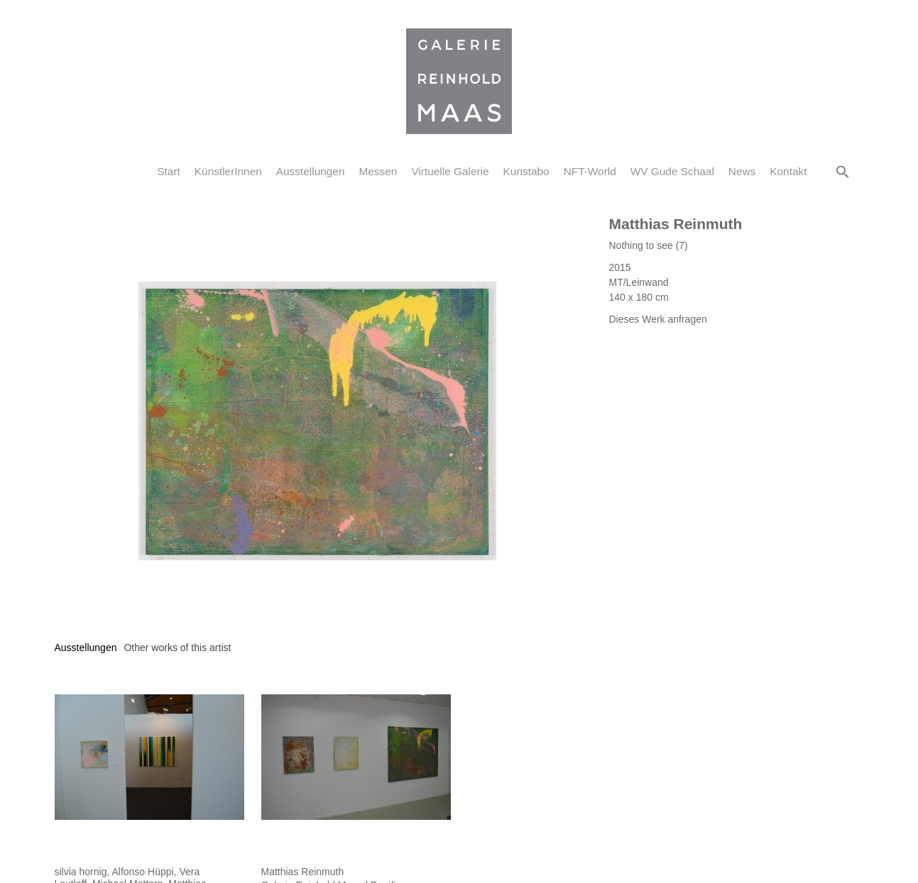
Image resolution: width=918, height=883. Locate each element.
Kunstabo (526, 171)
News (741, 171)
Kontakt (788, 171)
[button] (842, 171)
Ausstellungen (310, 171)
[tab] (86, 647)
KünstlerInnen (228, 171)
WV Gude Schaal (672, 171)
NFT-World (590, 171)
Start (168, 171)
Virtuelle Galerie (449, 171)
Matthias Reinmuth (676, 224)
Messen (378, 171)
